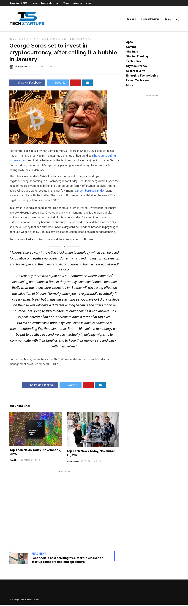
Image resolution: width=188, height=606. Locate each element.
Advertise (77, 3)
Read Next (38, 555)
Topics (66, 3)
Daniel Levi (14, 461)
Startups (132, 53)
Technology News (80, 40)
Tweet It (58, 84)
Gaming (131, 48)
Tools (168, 19)
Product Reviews (150, 19)
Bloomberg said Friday (90, 192)
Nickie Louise (73, 462)
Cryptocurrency (45, 40)
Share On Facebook (27, 84)
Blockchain (26, 40)
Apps (129, 43)
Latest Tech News (138, 81)
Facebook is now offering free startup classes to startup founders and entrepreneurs (67, 561)
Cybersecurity (135, 72)
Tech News (133, 62)
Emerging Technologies (142, 77)
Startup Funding (137, 57)
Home (34, 3)
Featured (62, 40)
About (89, 3)
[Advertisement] (64, 509)
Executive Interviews (50, 3)
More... (131, 86)
